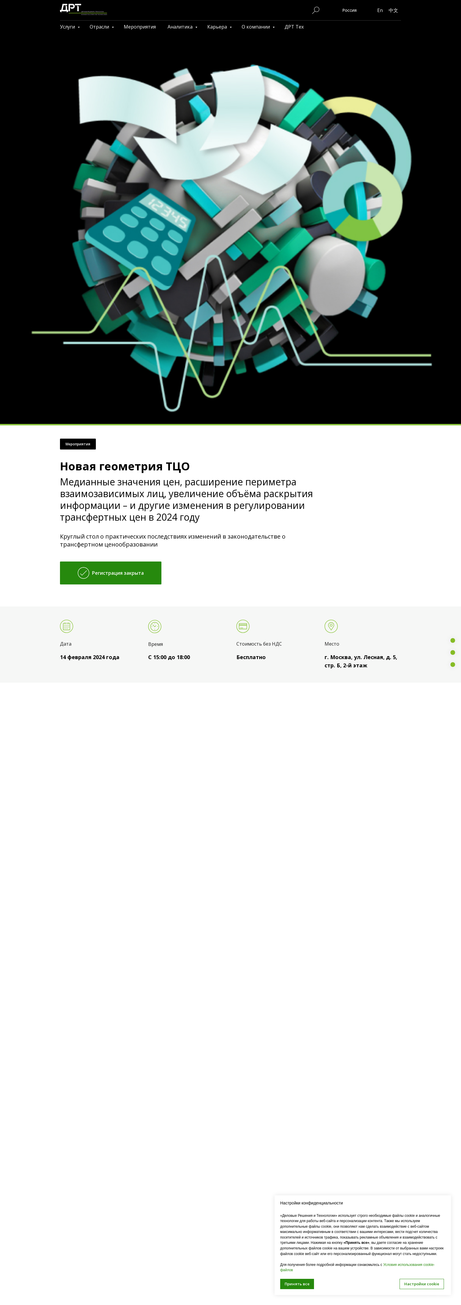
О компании (256, 27)
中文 (393, 10)
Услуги (68, 27)
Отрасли (100, 27)
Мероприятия (140, 27)
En (380, 10)
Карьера (217, 27)
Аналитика (181, 27)
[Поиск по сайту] (315, 10)
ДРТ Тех (294, 27)
